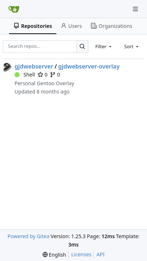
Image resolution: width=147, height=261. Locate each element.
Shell (25, 74)
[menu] (54, 254)
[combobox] (104, 46)
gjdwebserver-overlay (89, 66)
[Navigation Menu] (136, 9)
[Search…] (82, 46)
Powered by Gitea (28, 236)
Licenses (81, 254)
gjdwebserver (34, 66)
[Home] (14, 9)
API (100, 254)
